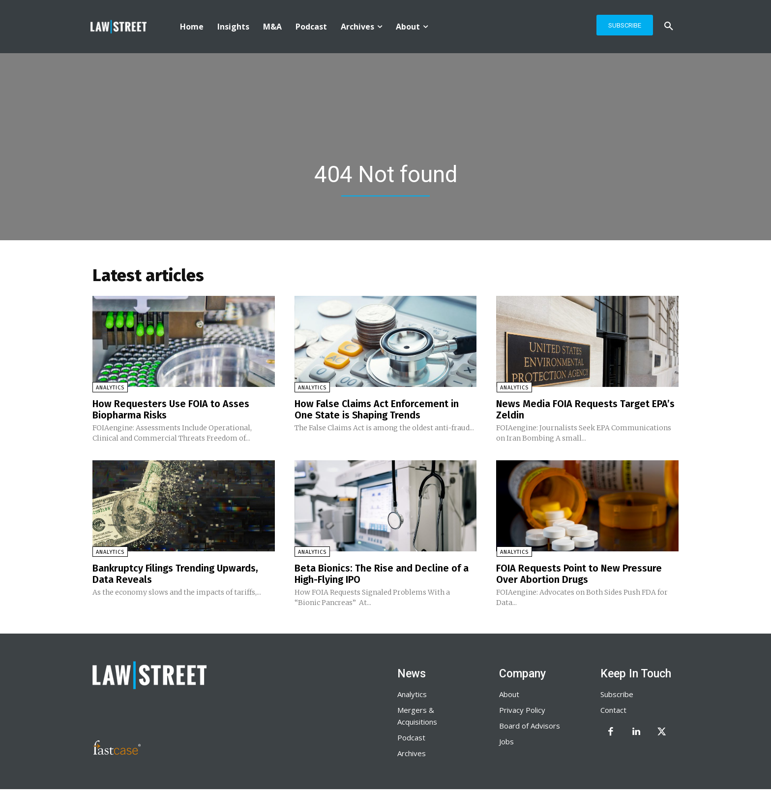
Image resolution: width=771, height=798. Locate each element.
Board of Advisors (529, 724)
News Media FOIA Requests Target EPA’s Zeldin (585, 409)
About (509, 693)
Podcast (411, 736)
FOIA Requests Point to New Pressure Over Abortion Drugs (579, 573)
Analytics (110, 388)
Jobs (506, 740)
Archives (411, 752)
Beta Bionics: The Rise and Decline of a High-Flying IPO (382, 573)
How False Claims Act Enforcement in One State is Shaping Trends (377, 409)
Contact (613, 708)
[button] (669, 26)
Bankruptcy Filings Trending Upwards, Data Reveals (175, 573)
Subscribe (616, 693)
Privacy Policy (522, 708)
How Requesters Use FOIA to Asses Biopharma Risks (171, 409)
